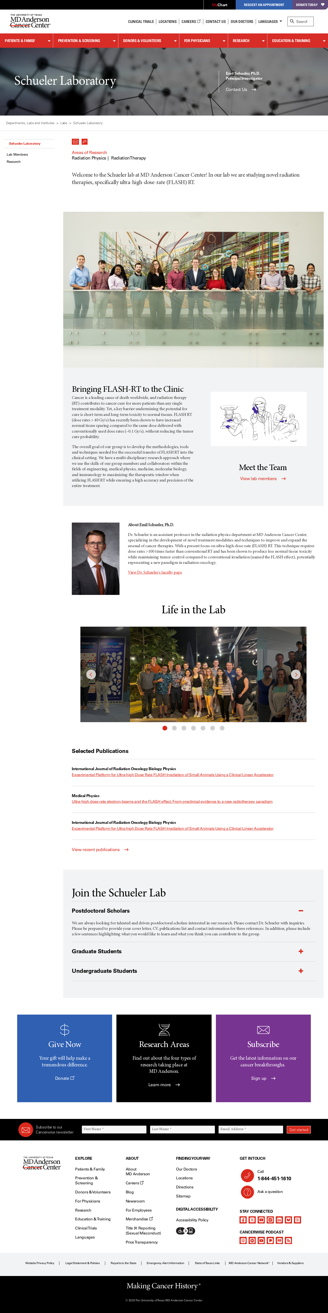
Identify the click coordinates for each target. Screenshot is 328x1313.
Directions (184, 1187)
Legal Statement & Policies (82, 1263)
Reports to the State (123, 1263)
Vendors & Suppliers (290, 1263)
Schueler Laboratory (25, 143)
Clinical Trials (141, 21)
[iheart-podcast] (279, 1240)
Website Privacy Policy (39, 1263)
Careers (191, 21)
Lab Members (17, 155)
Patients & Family (20, 40)
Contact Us (216, 21)
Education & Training (291, 40)
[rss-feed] (288, 1240)
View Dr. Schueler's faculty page (155, 573)
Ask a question (267, 1193)
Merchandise (139, 1219)
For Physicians (197, 40)
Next (296, 674)
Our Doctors (242, 21)
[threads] (297, 1219)
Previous (91, 674)
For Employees (139, 1210)
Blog (130, 1192)
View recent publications (100, 849)
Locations (184, 1178)
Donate (64, 1078)
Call (282, 1175)
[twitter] (252, 1219)
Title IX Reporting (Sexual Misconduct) (143, 1230)
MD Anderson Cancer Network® (249, 1263)
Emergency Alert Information (165, 1263)
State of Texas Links (207, 1263)
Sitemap (183, 1196)
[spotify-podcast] (252, 1240)
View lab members (263, 478)
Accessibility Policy (192, 1220)
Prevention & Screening (79, 40)
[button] (75, 140)
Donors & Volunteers (142, 40)
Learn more (164, 1084)
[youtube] (261, 1219)
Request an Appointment (264, 5)
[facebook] (243, 1219)
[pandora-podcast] (270, 1240)
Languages (268, 21)
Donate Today (310, 5)
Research (241, 40)
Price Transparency (142, 1242)
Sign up (263, 1078)
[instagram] (270, 1219)
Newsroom (135, 1201)
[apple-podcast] (243, 1240)
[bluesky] (288, 1219)
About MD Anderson (138, 1171)
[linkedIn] (279, 1219)
